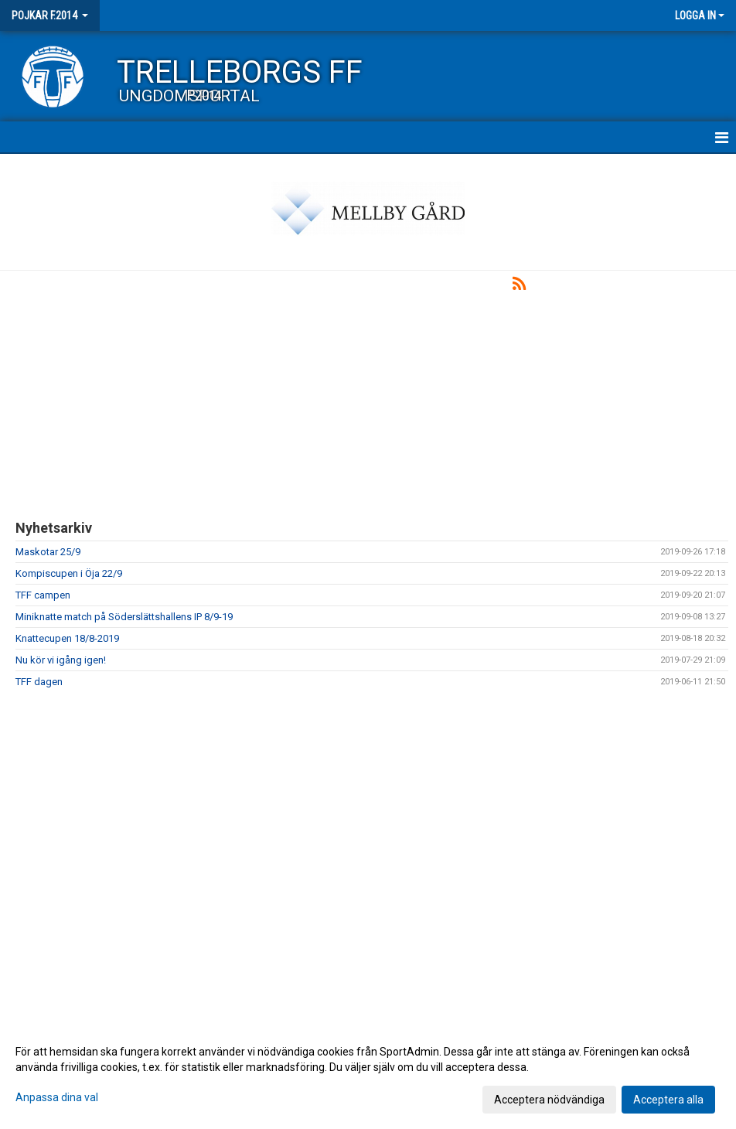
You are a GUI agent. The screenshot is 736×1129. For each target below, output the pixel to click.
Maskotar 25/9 (47, 552)
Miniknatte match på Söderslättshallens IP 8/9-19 (124, 616)
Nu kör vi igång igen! (60, 660)
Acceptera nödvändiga (549, 1099)
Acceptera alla (668, 1099)
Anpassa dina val (56, 1097)
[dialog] (368, 1075)
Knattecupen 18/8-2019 (67, 638)
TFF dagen (39, 681)
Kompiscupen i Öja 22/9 (68, 573)
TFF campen (42, 595)
